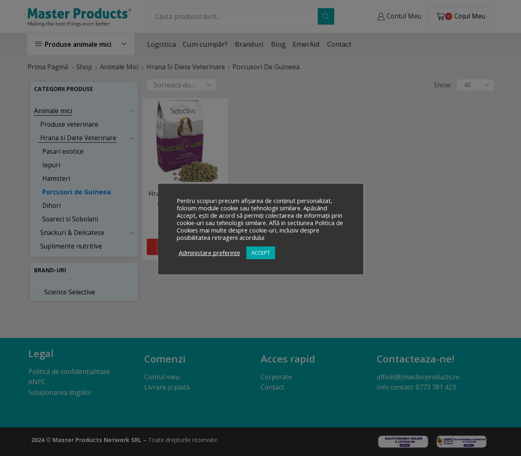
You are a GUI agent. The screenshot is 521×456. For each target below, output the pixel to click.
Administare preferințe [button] (209, 252)
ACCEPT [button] (260, 252)
